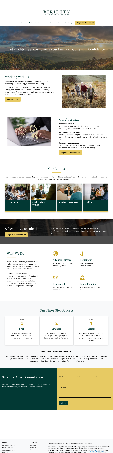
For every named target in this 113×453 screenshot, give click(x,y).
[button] (21, 17)
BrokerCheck (88, 438)
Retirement (33, 440)
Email (79, 371)
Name (61, 371)
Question (62, 382)
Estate (31, 444)
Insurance (32, 446)
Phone (97, 371)
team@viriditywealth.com (9, 452)
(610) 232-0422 (10, 440)
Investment (33, 442)
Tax (31, 449)
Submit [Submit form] (63, 398)
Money (32, 451)
